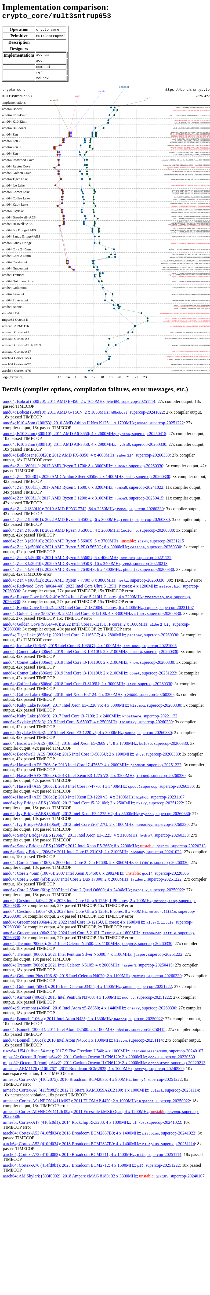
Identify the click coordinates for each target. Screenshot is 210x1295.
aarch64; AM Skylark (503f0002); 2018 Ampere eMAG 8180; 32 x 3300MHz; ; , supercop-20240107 (104, 1181)
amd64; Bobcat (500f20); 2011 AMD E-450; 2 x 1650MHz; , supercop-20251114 (79, 406)
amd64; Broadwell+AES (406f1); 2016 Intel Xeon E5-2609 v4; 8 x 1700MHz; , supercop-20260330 (95, 748)
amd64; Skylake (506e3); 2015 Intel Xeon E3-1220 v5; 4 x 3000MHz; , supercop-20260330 (87, 737)
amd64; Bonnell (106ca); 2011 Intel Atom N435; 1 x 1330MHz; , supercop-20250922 (83, 1023)
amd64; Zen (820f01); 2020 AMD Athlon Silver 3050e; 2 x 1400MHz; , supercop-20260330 (86, 481)
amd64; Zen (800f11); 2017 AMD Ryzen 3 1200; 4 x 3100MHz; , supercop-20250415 (83, 503)
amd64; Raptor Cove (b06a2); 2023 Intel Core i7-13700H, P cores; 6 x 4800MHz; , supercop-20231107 (98, 612)
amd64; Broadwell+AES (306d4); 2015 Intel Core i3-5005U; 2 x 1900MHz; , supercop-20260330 (91, 759)
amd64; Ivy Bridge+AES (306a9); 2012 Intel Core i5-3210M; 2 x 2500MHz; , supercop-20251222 (93, 807)
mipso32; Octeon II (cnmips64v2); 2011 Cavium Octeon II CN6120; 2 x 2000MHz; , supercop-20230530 (99, 1061)
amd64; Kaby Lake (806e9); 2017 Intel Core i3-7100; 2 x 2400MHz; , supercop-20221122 (90, 720)
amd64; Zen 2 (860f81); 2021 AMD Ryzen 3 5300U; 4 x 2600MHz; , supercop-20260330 (88, 535)
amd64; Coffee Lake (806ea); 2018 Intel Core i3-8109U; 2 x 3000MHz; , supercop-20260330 (87, 688)
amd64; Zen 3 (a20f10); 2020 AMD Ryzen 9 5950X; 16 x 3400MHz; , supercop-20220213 (85, 568)
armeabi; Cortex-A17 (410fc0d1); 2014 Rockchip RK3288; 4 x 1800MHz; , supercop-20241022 (92, 1127)
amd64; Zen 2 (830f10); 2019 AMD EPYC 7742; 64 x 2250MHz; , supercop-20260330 (83, 513)
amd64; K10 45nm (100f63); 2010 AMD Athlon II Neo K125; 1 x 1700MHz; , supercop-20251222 (93, 427)
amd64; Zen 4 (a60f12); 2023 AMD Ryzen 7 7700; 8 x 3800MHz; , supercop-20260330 (83, 585)
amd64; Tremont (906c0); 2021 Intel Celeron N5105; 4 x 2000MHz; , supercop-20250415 (87, 970)
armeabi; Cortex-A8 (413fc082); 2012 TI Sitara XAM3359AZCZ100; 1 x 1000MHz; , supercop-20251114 (101, 1095)
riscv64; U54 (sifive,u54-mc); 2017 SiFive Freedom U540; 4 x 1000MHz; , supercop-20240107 (103, 1055)
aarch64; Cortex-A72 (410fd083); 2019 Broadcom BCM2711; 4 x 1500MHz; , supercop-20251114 (92, 1159)
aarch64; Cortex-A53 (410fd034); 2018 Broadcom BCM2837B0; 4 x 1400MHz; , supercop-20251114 (99, 1148)
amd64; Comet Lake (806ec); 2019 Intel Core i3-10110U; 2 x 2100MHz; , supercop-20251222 (89, 678)
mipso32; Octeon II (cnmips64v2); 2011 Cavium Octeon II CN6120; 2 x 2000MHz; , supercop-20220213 (104, 1067)
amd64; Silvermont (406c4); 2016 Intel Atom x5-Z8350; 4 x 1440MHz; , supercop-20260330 (89, 1013)
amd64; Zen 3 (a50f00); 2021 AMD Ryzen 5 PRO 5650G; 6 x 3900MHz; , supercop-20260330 (92, 551)
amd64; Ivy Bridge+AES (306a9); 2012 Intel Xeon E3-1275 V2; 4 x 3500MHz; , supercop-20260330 (96, 818)
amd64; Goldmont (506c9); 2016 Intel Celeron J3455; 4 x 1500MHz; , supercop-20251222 (87, 991)
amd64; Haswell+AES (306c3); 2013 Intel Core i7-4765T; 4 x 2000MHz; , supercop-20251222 (92, 769)
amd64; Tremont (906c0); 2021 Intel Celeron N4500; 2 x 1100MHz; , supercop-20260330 (87, 948)
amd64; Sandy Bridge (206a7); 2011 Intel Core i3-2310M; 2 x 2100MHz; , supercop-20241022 (92, 856)
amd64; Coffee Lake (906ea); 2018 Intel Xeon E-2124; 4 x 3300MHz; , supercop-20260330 (88, 699)
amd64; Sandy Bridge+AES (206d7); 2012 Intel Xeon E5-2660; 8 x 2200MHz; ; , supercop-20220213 (104, 850)
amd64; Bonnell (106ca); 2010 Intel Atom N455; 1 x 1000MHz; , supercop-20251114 (83, 1045)
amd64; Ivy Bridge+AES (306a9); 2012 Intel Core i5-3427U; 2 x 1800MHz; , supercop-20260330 (96, 829)
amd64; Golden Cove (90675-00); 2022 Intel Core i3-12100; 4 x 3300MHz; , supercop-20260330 (92, 618)
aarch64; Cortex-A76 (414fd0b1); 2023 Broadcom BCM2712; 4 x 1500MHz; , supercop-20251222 (91, 1170)
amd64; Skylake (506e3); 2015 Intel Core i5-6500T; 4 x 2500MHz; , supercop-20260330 (88, 726)
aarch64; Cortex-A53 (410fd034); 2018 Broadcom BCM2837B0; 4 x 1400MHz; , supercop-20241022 (99, 1138)
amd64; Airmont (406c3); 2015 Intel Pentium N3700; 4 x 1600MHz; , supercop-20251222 (87, 1002)
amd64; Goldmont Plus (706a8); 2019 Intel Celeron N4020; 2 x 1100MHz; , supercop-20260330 (92, 980)
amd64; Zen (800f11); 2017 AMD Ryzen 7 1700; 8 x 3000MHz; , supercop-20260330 (83, 470)
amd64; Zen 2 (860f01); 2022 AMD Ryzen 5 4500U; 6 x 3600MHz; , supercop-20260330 (86, 524)
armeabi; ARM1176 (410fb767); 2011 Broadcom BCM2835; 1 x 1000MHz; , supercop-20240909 (93, 1073)
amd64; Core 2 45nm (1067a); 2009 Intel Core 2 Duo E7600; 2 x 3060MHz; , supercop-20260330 (96, 867)
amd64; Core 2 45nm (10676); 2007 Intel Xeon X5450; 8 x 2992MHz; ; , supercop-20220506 (96, 878)
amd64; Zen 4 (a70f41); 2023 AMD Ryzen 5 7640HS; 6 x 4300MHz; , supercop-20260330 (88, 574)
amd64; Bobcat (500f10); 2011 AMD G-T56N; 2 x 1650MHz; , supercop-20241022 (83, 417)
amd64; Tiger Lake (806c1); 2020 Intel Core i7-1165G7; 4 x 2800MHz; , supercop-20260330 (90, 639)
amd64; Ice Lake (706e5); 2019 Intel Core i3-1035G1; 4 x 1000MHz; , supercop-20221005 (90, 650)
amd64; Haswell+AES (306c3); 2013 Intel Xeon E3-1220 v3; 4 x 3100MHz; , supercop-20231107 (93, 802)
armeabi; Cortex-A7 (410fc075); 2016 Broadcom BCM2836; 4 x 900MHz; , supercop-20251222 (92, 1084)
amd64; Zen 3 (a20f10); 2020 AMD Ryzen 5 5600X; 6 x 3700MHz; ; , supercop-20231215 (93, 545)
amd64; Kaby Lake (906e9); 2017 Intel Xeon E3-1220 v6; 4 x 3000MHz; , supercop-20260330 (92, 710)
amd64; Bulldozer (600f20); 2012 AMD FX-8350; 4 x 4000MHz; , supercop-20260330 (86, 460)
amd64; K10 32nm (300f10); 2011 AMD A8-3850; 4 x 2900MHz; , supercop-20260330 (84, 449)
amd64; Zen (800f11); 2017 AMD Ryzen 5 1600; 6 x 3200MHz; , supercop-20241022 (83, 492)
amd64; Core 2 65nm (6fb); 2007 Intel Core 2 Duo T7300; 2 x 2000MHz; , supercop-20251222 (92, 884)
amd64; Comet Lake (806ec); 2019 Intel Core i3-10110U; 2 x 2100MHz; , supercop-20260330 (90, 656)
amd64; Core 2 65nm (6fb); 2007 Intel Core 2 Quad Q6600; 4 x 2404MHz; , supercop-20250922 (93, 894)
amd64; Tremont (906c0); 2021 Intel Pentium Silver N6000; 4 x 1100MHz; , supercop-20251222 (92, 959)
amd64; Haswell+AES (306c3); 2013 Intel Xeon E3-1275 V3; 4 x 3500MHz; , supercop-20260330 (94, 780)
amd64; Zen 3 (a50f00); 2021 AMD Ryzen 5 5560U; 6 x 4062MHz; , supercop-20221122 (87, 562)
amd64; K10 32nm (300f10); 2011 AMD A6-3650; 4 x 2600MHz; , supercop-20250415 (84, 438)
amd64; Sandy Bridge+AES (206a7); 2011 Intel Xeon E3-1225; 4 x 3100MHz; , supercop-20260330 (96, 840)
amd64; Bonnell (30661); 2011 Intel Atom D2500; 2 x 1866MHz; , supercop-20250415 (84, 1034)
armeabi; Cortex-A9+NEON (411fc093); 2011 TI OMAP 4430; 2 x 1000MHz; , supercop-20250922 (96, 1105)
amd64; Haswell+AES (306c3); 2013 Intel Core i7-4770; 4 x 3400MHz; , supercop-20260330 (98, 791)
